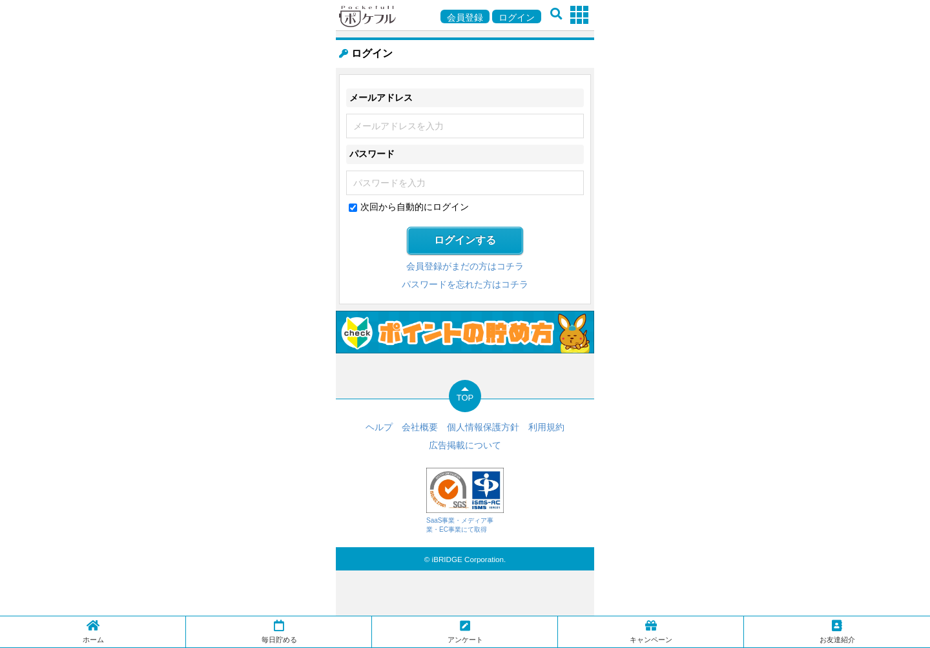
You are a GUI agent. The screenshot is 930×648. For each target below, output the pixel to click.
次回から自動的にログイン (414, 207)
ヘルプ (379, 427)
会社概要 (420, 427)
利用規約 (546, 427)
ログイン (517, 17)
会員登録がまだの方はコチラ (465, 266)
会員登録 (465, 17)
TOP (465, 397)
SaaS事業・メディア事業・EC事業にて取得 (465, 500)
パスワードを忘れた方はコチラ (465, 284)
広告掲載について (465, 445)
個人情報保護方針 (483, 427)
